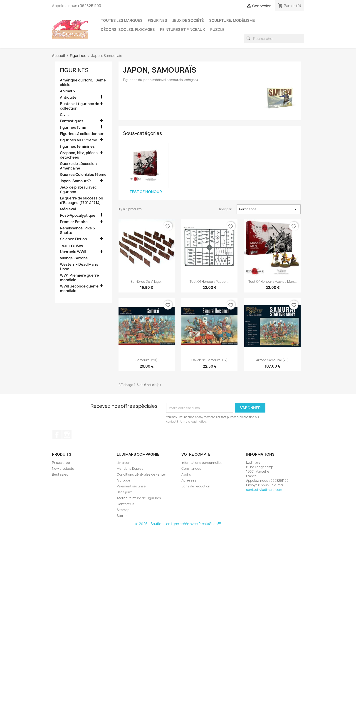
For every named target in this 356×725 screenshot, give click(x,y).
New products (63, 468)
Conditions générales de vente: (141, 474)
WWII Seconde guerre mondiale (79, 288)
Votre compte (195, 454)
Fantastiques (71, 121)
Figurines (157, 20)
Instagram (67, 434)
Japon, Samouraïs (75, 181)
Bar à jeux (124, 492)
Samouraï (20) (146, 360)
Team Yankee (71, 245)
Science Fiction (73, 239)
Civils (64, 114)
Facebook (57, 434)
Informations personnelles (201, 462)
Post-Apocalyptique (77, 215)
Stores (122, 516)
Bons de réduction (195, 486)
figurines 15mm (73, 127)
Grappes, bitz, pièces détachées (79, 155)
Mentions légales (130, 468)
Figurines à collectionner (82, 133)
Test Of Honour (146, 191)
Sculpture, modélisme (232, 20)
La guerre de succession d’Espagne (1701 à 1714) (81, 200)
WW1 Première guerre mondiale (79, 277)
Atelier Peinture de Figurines (139, 498)
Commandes (191, 468)
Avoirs (186, 474)
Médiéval (68, 209)
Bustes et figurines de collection (79, 106)
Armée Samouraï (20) (272, 360)
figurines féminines (77, 146)
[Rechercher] (274, 38)
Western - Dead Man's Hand (79, 266)
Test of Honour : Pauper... (210, 281)
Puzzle (217, 29)
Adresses (188, 480)
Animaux (67, 91)
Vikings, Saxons (74, 258)
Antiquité (68, 97)
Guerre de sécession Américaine (78, 166)
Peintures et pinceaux (182, 29)
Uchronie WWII (73, 251)
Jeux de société (188, 20)
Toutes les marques (122, 20)
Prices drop (61, 462)
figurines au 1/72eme (78, 140)
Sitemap (123, 510)
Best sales (60, 474)
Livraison (123, 462)
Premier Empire (74, 221)
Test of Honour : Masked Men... (272, 281)
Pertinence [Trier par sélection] (268, 209)
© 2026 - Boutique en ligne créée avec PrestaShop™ (178, 523)
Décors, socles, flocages (128, 29)
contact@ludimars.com (264, 489)
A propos (124, 480)
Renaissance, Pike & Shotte (77, 230)
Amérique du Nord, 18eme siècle (83, 82)
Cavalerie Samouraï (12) (209, 360)
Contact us (125, 504)
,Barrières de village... (146, 281)
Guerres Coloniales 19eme (83, 174)
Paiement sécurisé (131, 486)
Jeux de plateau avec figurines (78, 189)
